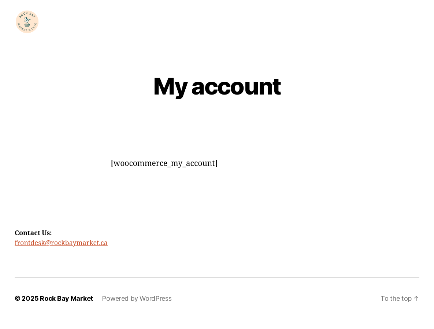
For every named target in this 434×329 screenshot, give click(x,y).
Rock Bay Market (66, 308)
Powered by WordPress (137, 308)
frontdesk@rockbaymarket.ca (61, 253)
